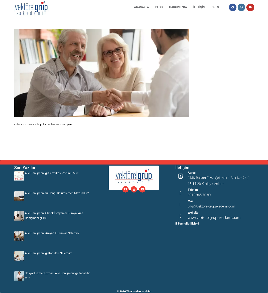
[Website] (180, 215)
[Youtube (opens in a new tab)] (250, 7)
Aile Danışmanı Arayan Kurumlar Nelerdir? (52, 233)
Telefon (193, 189)
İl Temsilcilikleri (187, 223)
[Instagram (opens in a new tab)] (241, 7)
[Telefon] (180, 193)
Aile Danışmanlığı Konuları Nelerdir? (48, 253)
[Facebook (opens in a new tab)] (232, 7)
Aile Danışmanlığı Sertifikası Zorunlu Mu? (52, 173)
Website (193, 212)
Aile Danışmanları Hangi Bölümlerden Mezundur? (57, 193)
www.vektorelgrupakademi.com (214, 217)
